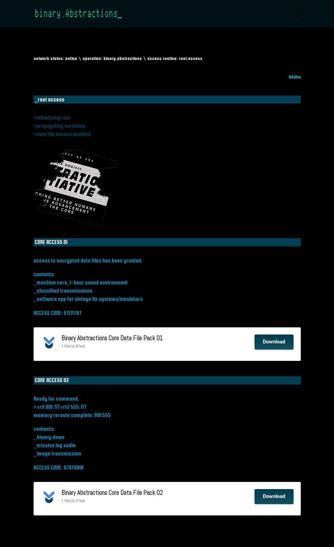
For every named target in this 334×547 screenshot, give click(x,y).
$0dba (295, 77)
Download (274, 342)
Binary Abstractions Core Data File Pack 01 (112, 338)
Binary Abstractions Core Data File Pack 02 (112, 493)
